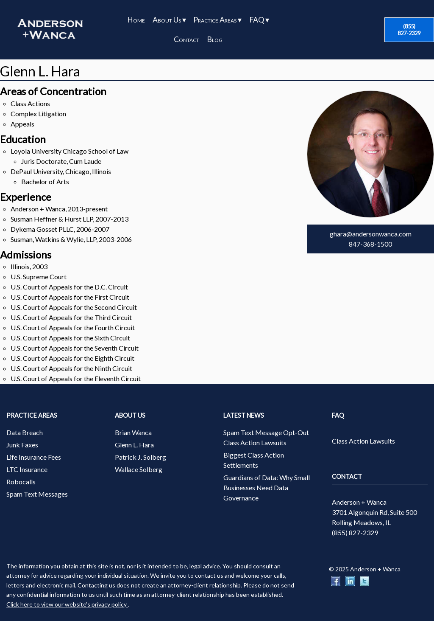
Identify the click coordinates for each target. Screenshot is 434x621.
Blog (215, 39)
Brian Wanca (133, 432)
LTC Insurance (26, 469)
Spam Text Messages (37, 494)
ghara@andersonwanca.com (371, 234)
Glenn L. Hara (134, 445)
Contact (186, 39)
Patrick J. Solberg (140, 457)
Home (136, 19)
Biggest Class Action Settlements (253, 460)
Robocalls (21, 482)
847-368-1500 (370, 244)
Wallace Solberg (138, 469)
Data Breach (24, 432)
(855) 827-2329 (409, 30)
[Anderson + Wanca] (50, 29)
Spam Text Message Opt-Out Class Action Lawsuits (266, 437)
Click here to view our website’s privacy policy (67, 604)
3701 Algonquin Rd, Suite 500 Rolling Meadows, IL (374, 517)
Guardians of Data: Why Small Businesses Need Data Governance (266, 487)
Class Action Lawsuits (363, 441)
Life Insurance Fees (33, 457)
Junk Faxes (22, 445)
